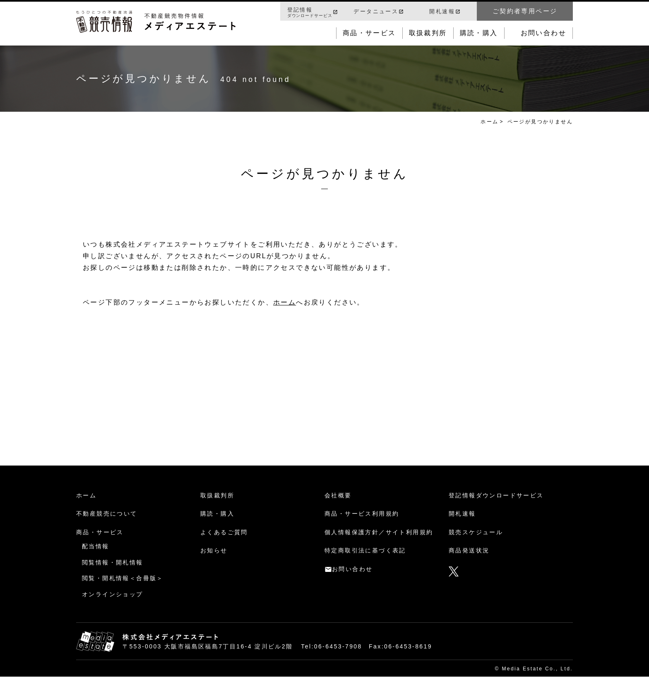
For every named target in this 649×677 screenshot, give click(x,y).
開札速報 (442, 11)
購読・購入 (479, 32)
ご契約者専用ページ (525, 10)
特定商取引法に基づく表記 (365, 550)
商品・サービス (369, 32)
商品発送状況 (469, 550)
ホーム (489, 122)
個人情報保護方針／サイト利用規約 (378, 532)
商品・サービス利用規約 (361, 513)
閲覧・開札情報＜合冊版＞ (122, 578)
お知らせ (214, 550)
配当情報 (95, 546)
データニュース (375, 11)
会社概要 (338, 495)
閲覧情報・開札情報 (112, 562)
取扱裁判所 (428, 32)
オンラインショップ (112, 594)
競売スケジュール (476, 532)
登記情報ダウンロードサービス (496, 495)
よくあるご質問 (224, 532)
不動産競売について (106, 513)
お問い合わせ (543, 32)
